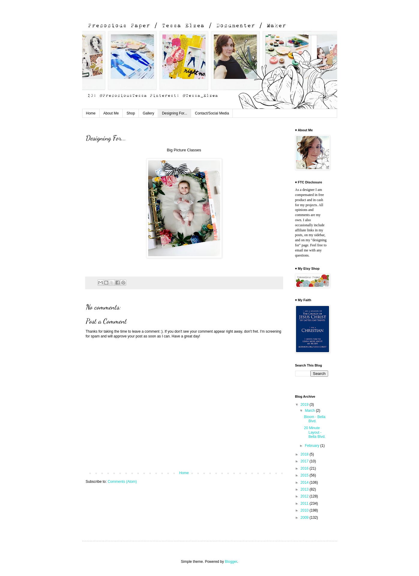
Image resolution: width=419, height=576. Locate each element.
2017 (305, 461)
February (312, 446)
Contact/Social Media (212, 113)
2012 (305, 496)
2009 (305, 517)
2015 (305, 475)
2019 (305, 404)
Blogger (231, 562)
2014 (305, 482)
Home (91, 113)
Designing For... (174, 113)
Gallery (148, 113)
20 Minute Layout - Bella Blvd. (314, 432)
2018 (305, 454)
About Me (111, 113)
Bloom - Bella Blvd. (314, 419)
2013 (305, 489)
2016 (305, 468)
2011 (305, 503)
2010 (305, 510)
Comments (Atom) (122, 482)
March (310, 410)
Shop (131, 113)
